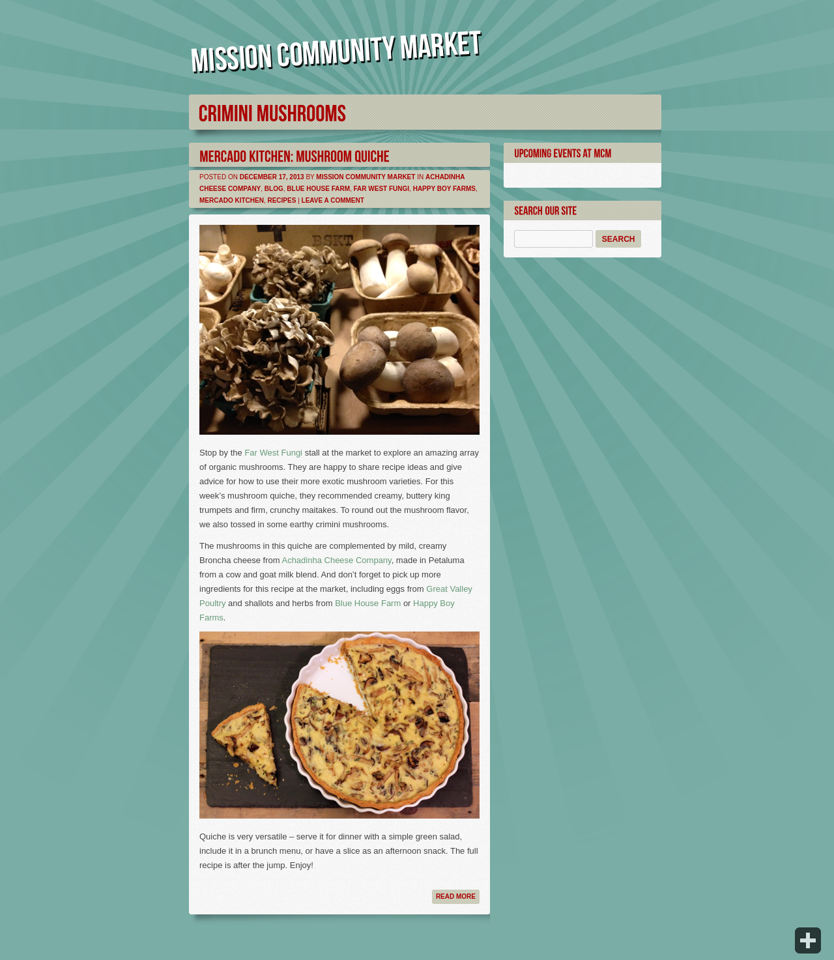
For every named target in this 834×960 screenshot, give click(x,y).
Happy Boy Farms (444, 188)
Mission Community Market (365, 177)
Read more (456, 896)
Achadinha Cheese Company (336, 560)
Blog (274, 188)
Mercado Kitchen (231, 200)
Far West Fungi (382, 188)
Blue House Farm (318, 188)
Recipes (281, 200)
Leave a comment (333, 200)
